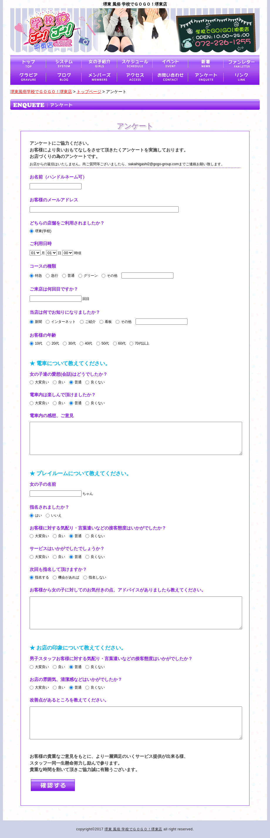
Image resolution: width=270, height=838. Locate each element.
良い (59, 382)
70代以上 (139, 343)
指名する (39, 577)
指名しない (94, 577)
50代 (102, 343)
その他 (109, 276)
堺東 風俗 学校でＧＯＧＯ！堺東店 (133, 829)
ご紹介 (88, 322)
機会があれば (66, 577)
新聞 (36, 322)
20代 (52, 343)
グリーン (88, 276)
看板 (105, 322)
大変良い (39, 382)
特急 (36, 276)
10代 (36, 343)
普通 (68, 276)
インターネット (61, 322)
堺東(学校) (40, 231)
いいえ (54, 515)
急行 (52, 276)
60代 (119, 343)
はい (36, 515)
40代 (86, 343)
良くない (95, 382)
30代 (69, 343)
